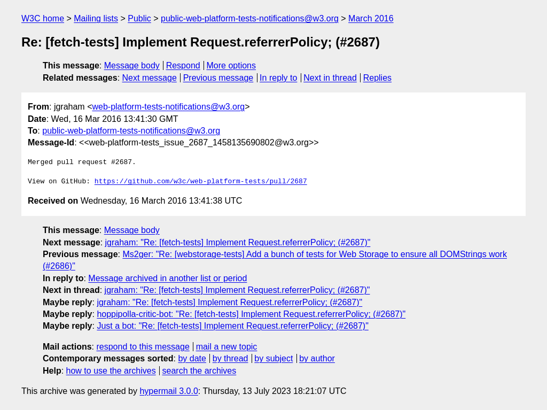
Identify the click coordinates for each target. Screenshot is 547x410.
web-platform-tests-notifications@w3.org (168, 106)
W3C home (42, 18)
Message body (132, 65)
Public (139, 18)
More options (231, 65)
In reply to (278, 77)
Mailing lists (96, 18)
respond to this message (142, 346)
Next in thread (330, 77)
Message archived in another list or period (167, 278)
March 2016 (371, 18)
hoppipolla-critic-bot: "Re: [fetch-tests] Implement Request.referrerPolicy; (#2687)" (251, 314)
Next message (149, 77)
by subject (273, 358)
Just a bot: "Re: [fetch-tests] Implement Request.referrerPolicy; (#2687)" (232, 325)
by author (317, 358)
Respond (183, 65)
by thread (230, 358)
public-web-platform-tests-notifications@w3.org (250, 18)
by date (192, 358)
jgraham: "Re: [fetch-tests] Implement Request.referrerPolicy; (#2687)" (238, 242)
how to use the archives (111, 370)
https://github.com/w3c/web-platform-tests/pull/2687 (201, 182)
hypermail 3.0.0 (168, 391)
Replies (377, 77)
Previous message (218, 77)
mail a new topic (226, 346)
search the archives (199, 370)
